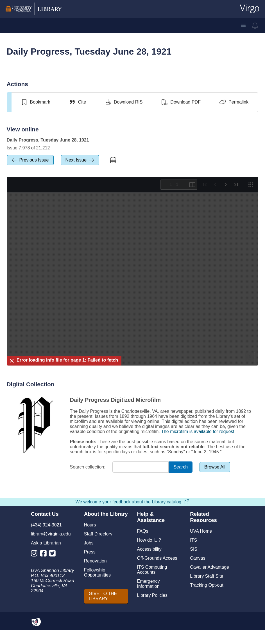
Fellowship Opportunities (97, 572)
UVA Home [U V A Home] (201, 531)
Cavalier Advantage (209, 567)
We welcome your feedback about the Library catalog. (132, 501)
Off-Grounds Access (157, 558)
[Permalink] (233, 102)
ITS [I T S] (193, 540)
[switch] (35, 102)
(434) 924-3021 (46, 525)
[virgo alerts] (255, 25)
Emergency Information (148, 584)
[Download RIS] (123, 102)
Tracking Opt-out (206, 585)
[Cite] (77, 102)
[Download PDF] (180, 102)
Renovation (95, 561)
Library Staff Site (206, 576)
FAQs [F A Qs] (142, 531)
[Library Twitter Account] (53, 554)
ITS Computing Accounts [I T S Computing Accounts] (152, 570)
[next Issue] (80, 160)
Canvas (197, 558)
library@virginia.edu (51, 534)
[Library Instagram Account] (35, 554)
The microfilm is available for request (197, 431)
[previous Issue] (30, 160)
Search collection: (87, 467)
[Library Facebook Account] (44, 554)
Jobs (89, 543)
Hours (90, 525)
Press (90, 552)
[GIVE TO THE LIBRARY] (106, 596)
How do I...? (149, 540)
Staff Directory (98, 534)
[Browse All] (215, 467)
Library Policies (152, 595)
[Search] (180, 467)
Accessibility (149, 549)
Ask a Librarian (46, 543)
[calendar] (113, 160)
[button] (243, 25)
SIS (193, 549)
